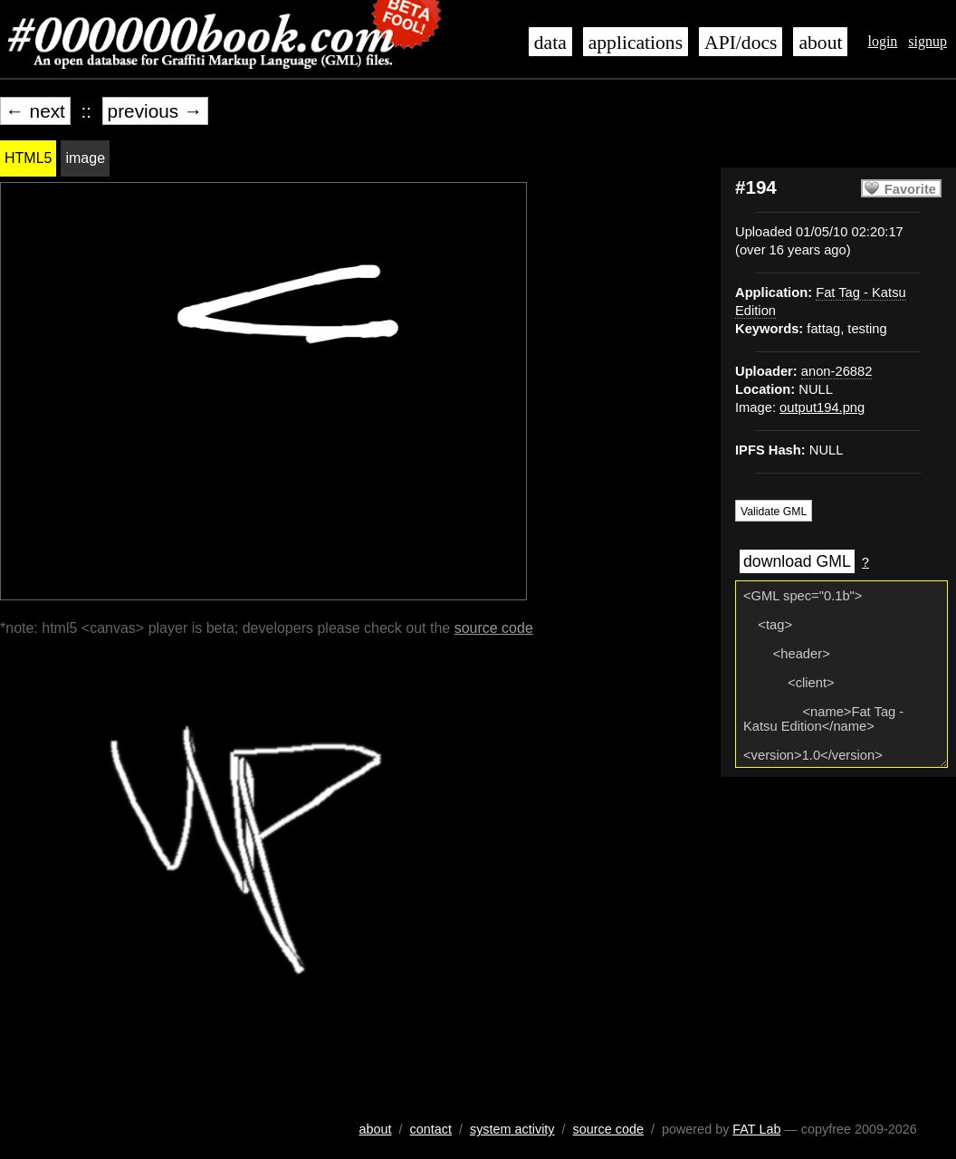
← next (35, 111)
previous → (155, 111)
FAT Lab (756, 1129)
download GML (797, 561)
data (550, 42)
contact (431, 1129)
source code (493, 628)
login (882, 41)
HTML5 (28, 158)
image (85, 158)
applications (635, 42)
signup (927, 41)
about (820, 42)
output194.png (822, 407)
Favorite (910, 189)
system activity (512, 1129)
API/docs (740, 42)
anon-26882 (837, 371)
